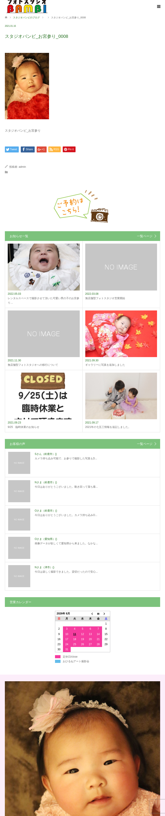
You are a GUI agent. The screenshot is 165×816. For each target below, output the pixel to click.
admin (22, 166)
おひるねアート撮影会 (76, 661)
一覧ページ (144, 236)
